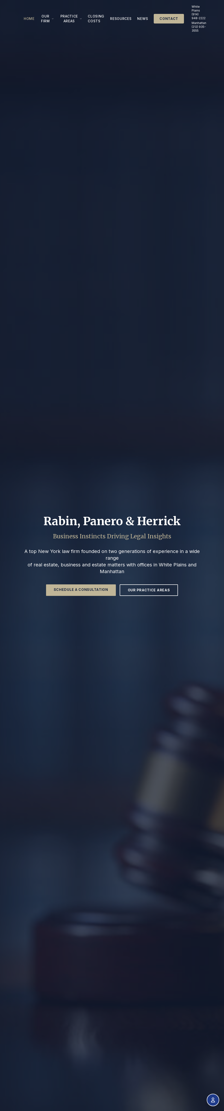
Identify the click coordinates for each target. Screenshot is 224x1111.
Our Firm (47, 18)
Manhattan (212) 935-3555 (199, 26)
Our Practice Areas (149, 590)
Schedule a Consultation (81, 589)
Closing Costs (96, 18)
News (142, 19)
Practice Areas (71, 18)
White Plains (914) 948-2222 (199, 12)
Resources (120, 19)
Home (29, 19)
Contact (168, 19)
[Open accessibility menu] (213, 1100)
